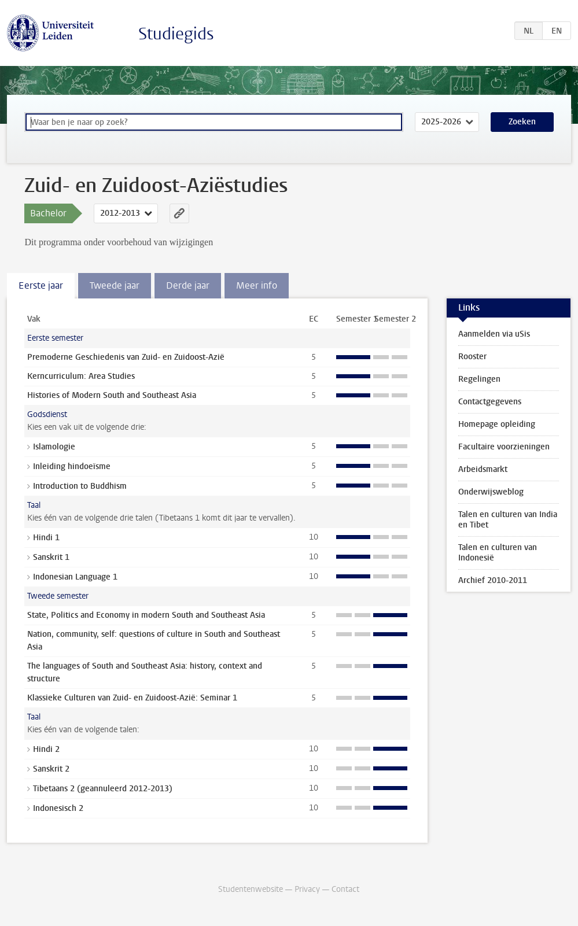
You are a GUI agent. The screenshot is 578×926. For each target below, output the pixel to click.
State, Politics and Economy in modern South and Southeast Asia (146, 615)
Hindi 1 (46, 537)
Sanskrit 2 (51, 768)
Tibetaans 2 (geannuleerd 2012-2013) (102, 788)
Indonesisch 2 (58, 808)
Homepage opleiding (496, 424)
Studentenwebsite (250, 889)
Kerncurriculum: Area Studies (81, 376)
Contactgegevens (489, 401)
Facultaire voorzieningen (504, 446)
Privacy (307, 889)
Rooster (472, 356)
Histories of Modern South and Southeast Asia (111, 395)
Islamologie (54, 446)
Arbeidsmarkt (482, 469)
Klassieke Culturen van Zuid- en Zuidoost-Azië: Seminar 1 (132, 697)
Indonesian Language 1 (75, 576)
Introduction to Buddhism (80, 486)
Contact (345, 889)
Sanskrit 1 (51, 557)
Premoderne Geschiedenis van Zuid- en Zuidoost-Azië (125, 357)
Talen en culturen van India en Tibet (507, 519)
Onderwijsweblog (491, 491)
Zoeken (522, 121)
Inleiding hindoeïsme (72, 466)
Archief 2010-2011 (492, 580)
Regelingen (479, 379)
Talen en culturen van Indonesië (497, 552)
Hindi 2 (46, 749)
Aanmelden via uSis (494, 334)
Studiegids (176, 34)
